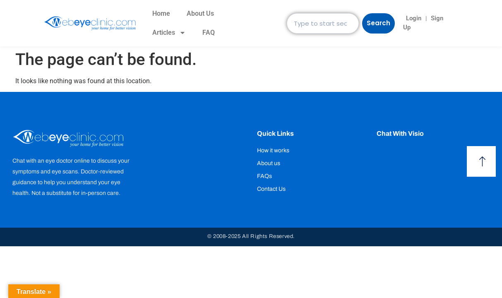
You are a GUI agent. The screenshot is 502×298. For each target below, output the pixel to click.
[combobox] (322, 23)
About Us (198, 13)
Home (159, 13)
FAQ (207, 32)
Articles (167, 32)
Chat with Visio (400, 133)
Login (409, 18)
